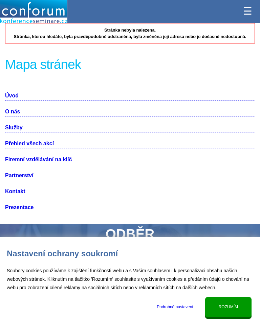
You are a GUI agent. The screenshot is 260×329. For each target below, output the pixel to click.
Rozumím (228, 307)
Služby (14, 127)
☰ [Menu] (247, 9)
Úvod (12, 95)
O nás (12, 111)
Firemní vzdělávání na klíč (38, 159)
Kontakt (15, 191)
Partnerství (19, 175)
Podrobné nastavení (175, 307)
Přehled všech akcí (29, 143)
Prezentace (19, 207)
